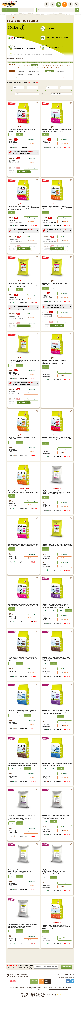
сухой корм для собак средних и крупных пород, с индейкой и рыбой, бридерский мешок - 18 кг (22, 878)
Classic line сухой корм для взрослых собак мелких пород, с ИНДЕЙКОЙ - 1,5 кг (57, 214)
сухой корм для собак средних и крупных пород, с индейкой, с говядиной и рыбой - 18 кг (56, 665)
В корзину (32, 146)
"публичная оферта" (41, 994)
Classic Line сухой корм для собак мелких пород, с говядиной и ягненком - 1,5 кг (56, 445)
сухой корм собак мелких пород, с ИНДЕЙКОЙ (22, 444)
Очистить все (67, 78)
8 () (66, 981)
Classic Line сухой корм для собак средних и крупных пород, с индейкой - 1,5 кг (23, 498)
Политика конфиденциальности (58, 995)
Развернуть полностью (15, 59)
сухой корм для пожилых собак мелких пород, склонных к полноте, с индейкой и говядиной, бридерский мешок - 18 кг (56, 879)
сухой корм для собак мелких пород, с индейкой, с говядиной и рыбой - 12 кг (23, 770)
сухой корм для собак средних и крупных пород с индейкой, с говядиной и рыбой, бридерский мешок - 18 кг (56, 823)
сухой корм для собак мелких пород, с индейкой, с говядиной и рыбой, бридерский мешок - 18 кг (23, 933)
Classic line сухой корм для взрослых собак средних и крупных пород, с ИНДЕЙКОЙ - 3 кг (56, 933)
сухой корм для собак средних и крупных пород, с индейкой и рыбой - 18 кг (22, 717)
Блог (41, 987)
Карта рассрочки (15, 989)
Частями (32, 150)
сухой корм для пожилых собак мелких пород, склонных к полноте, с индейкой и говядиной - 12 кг (55, 718)
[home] (10, 4)
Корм (25, 83)
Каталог (11, 11)
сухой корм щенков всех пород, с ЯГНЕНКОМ (56, 290)
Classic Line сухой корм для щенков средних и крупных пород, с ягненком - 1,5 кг (23, 611)
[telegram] (72, 988)
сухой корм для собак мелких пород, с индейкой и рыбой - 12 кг (57, 770)
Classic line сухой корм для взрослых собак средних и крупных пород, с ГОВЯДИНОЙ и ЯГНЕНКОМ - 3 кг (56, 368)
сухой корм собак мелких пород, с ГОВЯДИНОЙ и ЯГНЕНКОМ (22, 136)
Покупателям (26, 11)
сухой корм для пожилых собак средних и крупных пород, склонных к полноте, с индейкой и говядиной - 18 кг (55, 612)
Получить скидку (25, 133)
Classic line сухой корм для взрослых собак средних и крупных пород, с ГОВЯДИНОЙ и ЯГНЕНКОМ (23, 291)
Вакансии (34, 987)
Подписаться (66, 973)
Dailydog (33, 83)
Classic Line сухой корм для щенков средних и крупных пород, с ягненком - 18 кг (57, 551)
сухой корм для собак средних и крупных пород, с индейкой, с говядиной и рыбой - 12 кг (22, 665)
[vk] (67, 988)
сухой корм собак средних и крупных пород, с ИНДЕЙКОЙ (23, 367)
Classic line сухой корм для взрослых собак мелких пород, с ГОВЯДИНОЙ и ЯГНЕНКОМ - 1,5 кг (23, 214)
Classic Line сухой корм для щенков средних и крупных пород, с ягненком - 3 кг (23, 551)
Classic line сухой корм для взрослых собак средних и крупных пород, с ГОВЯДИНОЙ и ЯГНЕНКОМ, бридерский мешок (57, 499)
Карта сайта (47, 988)
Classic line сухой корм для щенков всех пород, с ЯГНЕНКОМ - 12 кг (56, 136)
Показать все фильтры (15, 78)
